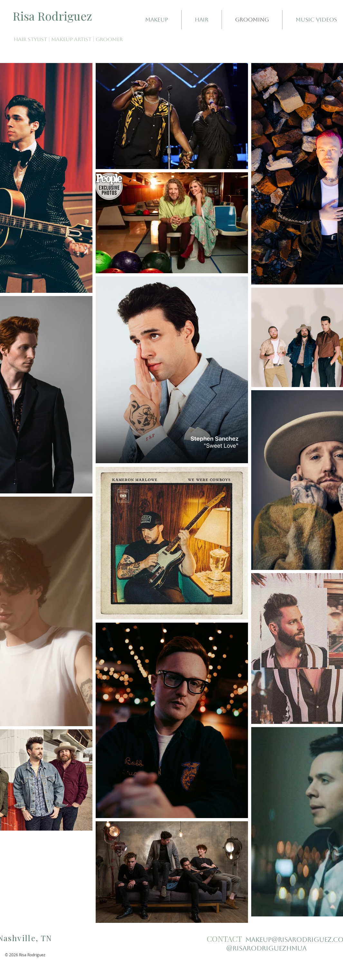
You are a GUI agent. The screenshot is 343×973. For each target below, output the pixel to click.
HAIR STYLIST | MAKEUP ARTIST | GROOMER (68, 39)
